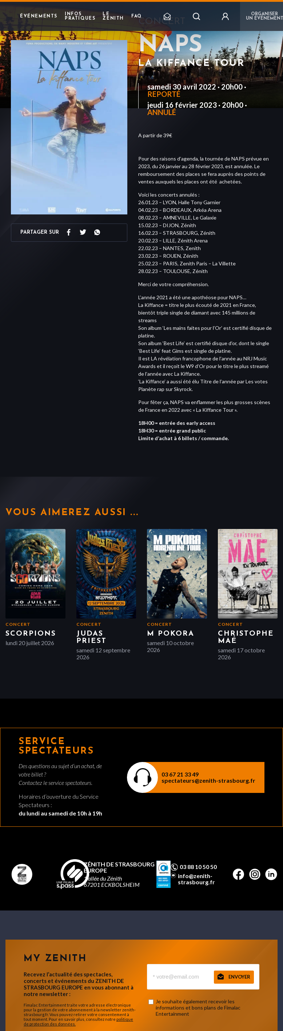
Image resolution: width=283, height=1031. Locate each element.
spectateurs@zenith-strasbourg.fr (208, 780)
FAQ (136, 16)
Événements (38, 16)
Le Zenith (113, 16)
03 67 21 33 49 (180, 774)
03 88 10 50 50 (198, 867)
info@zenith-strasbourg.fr (196, 879)
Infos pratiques (80, 16)
